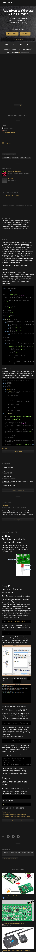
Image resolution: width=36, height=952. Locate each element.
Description (7, 49)
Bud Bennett (6, 925)
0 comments (23, 507)
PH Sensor (15, 157)
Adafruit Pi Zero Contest (12, 195)
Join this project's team (8, 132)
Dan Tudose (6, 898)
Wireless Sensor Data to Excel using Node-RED (16, 950)
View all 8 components (18, 490)
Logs (8, 52)
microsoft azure (25, 157)
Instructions (16, 52)
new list (10, 178)
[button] (32, 3)
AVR (4, 130)
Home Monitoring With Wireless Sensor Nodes (15, 896)
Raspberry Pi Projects (14, 171)
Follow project (12, 33)
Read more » (5, 448)
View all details (18, 451)
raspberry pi (6, 157)
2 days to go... (6, 505)
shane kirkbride (18, 29)
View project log (18, 519)
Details (14, 49)
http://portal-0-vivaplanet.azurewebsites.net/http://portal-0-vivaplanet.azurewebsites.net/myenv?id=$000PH (16, 814)
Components (27, 49)
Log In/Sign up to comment (10, 858)
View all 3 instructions (18, 821)
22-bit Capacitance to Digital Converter (13, 923)
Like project (25, 33)
